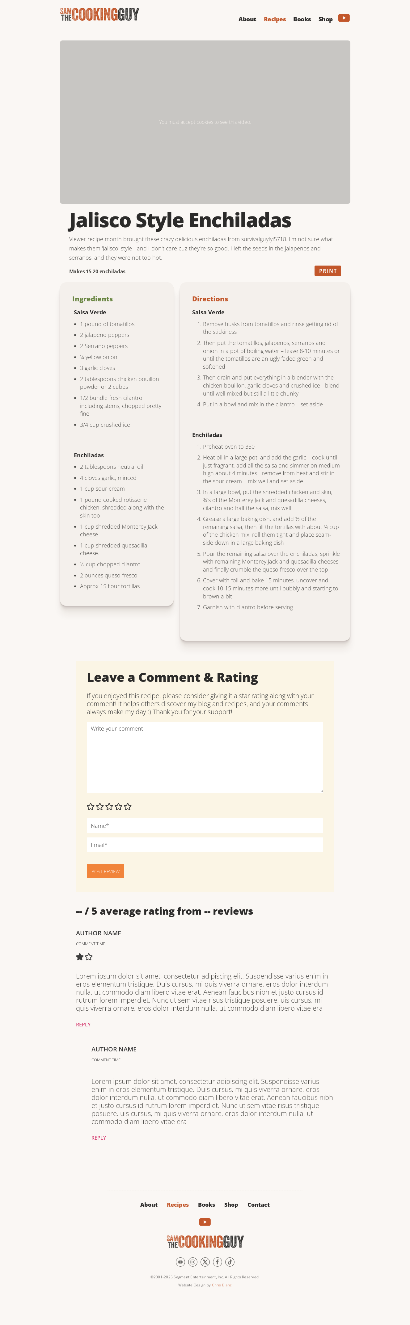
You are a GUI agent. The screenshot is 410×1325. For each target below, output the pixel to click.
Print (328, 270)
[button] (247, 18)
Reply (83, 1024)
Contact (258, 1204)
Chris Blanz (222, 1285)
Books (206, 1204)
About (149, 1204)
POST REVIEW (105, 871)
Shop (231, 1204)
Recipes (178, 1204)
